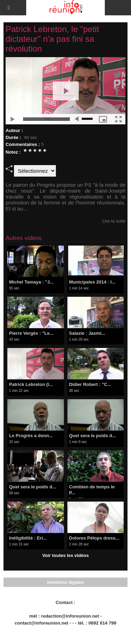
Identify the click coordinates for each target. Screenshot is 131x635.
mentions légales (65, 582)
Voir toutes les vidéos (65, 555)
